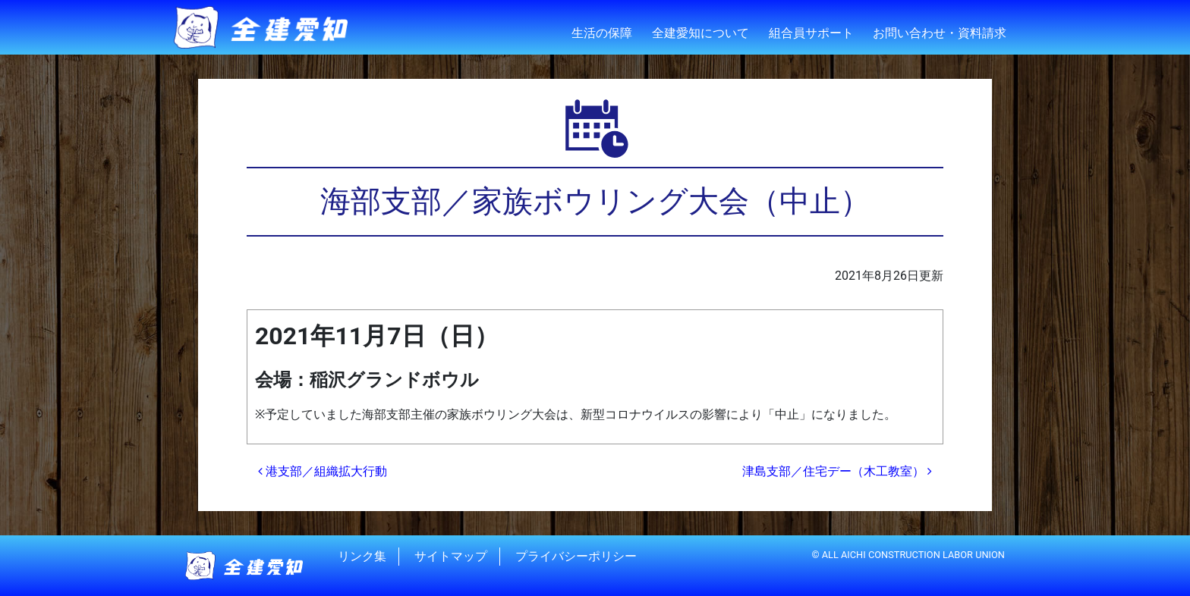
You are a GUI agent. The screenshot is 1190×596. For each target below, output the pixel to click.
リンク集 (362, 556)
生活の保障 (601, 33)
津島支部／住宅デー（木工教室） (837, 471)
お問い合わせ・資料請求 (939, 33)
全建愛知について (700, 33)
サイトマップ (450, 556)
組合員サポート (811, 33)
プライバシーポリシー (576, 556)
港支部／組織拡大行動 (322, 471)
